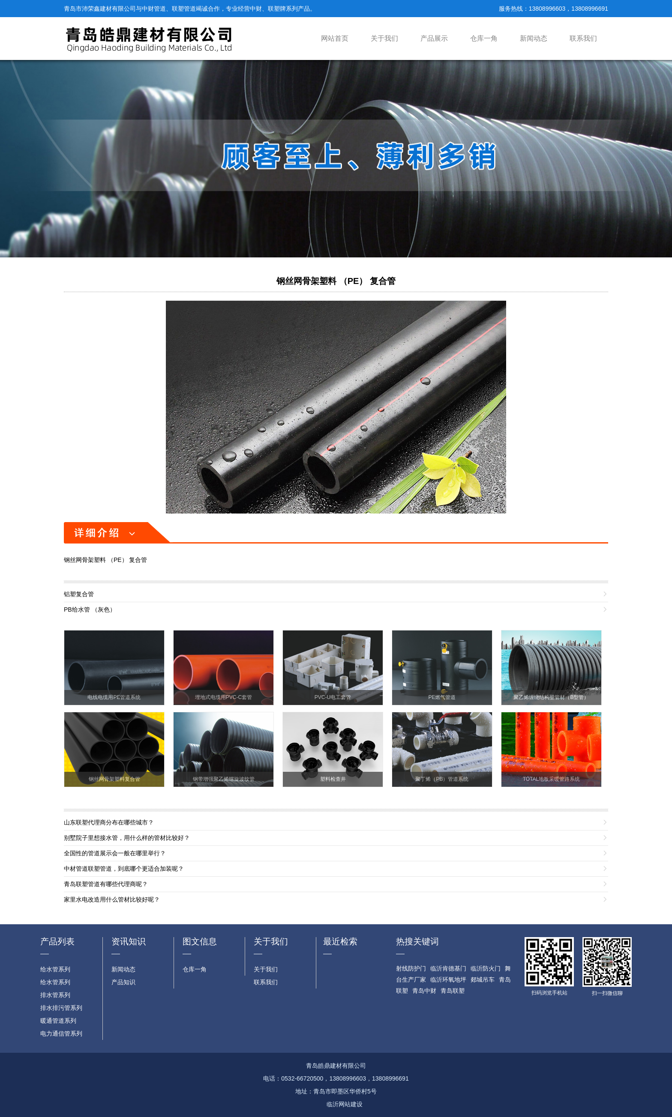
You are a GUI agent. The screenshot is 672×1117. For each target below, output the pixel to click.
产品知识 (123, 982)
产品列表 (57, 941)
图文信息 (200, 941)
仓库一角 (484, 38)
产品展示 (434, 38)
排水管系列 (55, 995)
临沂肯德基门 (448, 968)
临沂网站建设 (345, 1104)
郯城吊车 (483, 979)
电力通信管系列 (61, 1033)
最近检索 (340, 941)
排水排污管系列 (61, 1007)
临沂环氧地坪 (448, 979)
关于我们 (384, 38)
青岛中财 (424, 990)
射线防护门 (411, 968)
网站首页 (334, 38)
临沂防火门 (486, 968)
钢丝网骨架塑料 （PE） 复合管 (336, 281)
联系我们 (583, 38)
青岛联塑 (453, 990)
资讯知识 (128, 941)
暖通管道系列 (58, 1020)
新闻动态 (533, 38)
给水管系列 (55, 969)
